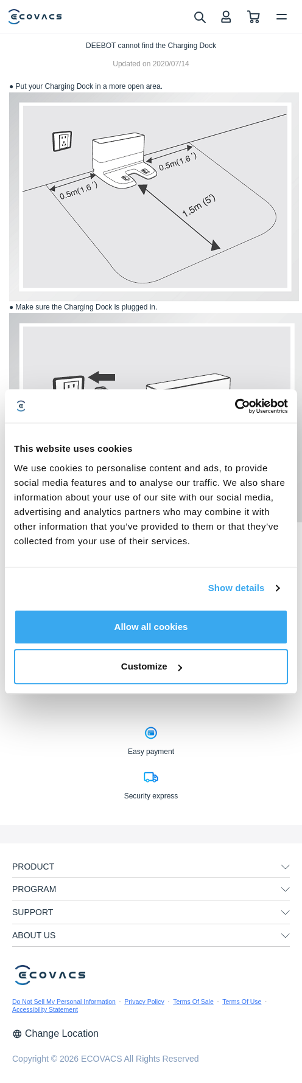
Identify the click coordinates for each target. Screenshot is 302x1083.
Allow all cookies (151, 626)
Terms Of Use (241, 1001)
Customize (151, 666)
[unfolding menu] (285, 867)
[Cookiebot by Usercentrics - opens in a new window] (234, 406)
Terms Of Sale (193, 1001)
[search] (199, 16)
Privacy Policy (144, 1001)
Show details (236, 588)
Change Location (55, 1033)
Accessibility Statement (45, 1009)
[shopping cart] (253, 16)
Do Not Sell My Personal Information (64, 1001)
